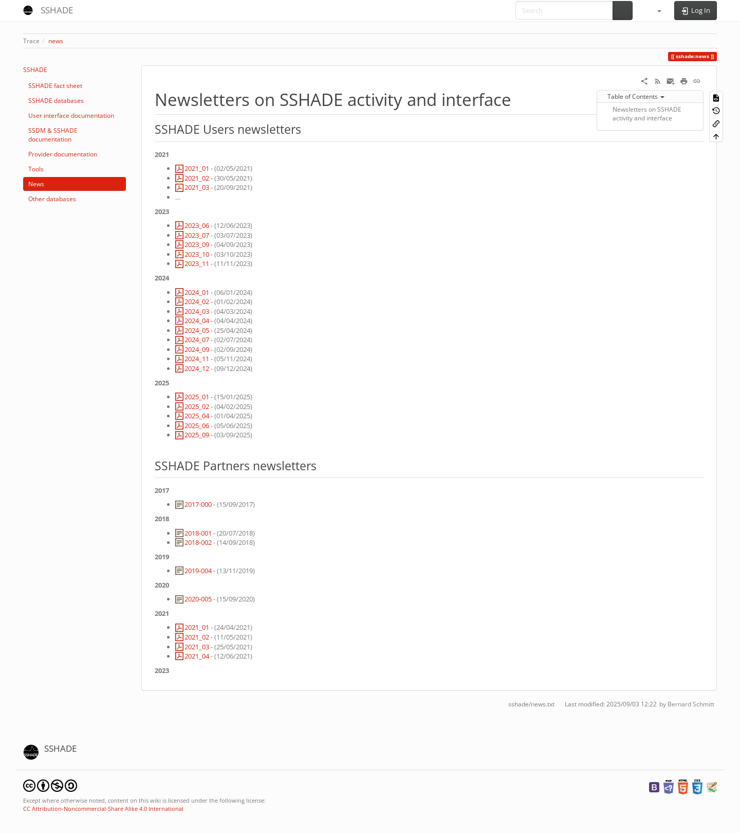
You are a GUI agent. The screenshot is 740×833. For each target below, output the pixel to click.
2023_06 (196, 225)
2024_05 (196, 330)
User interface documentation (71, 115)
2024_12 (196, 368)
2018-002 (198, 542)
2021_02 (196, 178)
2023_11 (196, 263)
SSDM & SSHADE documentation (53, 135)
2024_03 (196, 311)
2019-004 (198, 570)
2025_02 (196, 406)
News (36, 184)
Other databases (52, 198)
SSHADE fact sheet (55, 85)
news (55, 41)
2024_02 (196, 301)
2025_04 (196, 415)
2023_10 (196, 254)
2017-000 (198, 504)
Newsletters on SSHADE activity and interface (647, 113)
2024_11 (196, 358)
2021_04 (196, 656)
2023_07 (196, 235)
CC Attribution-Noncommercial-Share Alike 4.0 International (103, 808)
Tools (36, 169)
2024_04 (196, 320)
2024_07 (196, 339)
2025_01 (196, 396)
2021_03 (196, 187)
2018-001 (198, 533)
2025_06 (196, 425)
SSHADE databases (56, 100)
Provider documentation (62, 154)
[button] (654, 10)
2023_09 (196, 244)
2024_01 (196, 292)
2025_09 (196, 434)
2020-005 (198, 599)
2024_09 (196, 349)
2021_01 (196, 168)
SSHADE (35, 69)
